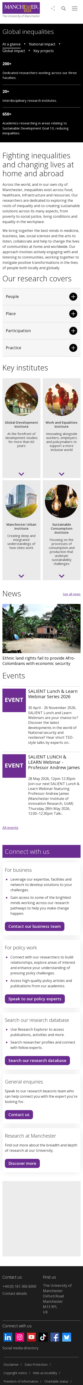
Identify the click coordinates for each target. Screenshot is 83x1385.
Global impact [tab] (13, 50)
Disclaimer (11, 1364)
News (11, 593)
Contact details (14, 1293)
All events (10, 827)
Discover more (20, 1164)
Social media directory (20, 1348)
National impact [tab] (42, 44)
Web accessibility (45, 1373)
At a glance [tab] (11, 44)
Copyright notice (15, 1373)
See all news (72, 594)
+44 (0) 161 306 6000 (19, 1286)
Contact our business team (34, 926)
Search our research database (37, 1060)
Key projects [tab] (43, 50)
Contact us (17, 1115)
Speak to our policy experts (34, 998)
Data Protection (36, 1364)
